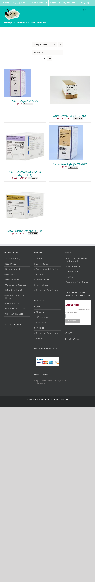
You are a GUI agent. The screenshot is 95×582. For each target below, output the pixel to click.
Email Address (72, 312)
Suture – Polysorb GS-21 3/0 (25, 101)
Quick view (28, 104)
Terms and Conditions (47, 290)
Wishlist (40, 338)
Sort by (40, 45)
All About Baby (12, 258)
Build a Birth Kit (74, 266)
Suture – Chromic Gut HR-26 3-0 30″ (25, 230)
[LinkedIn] (78, 339)
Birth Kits (10, 274)
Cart (38, 307)
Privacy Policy (42, 279)
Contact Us (41, 258)
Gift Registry (42, 264)
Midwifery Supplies (14, 290)
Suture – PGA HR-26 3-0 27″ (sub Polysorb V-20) (25, 173)
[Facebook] (66, 339)
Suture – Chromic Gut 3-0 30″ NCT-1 (70, 115)
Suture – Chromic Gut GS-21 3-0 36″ (70, 164)
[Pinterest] (74, 339)
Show (40, 52)
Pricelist (40, 274)
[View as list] (49, 58)
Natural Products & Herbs (14, 296)
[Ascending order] (60, 44)
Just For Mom (12, 303)
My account (41, 322)
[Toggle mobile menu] (89, 10)
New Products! (12, 264)
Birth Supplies (12, 279)
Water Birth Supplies (15, 285)
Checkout (40, 312)
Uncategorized (12, 269)
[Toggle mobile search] (84, 10)
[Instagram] (70, 339)
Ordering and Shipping (47, 269)
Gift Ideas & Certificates (17, 308)
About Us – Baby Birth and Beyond (77, 259)
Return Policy (42, 285)
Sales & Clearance (14, 314)
